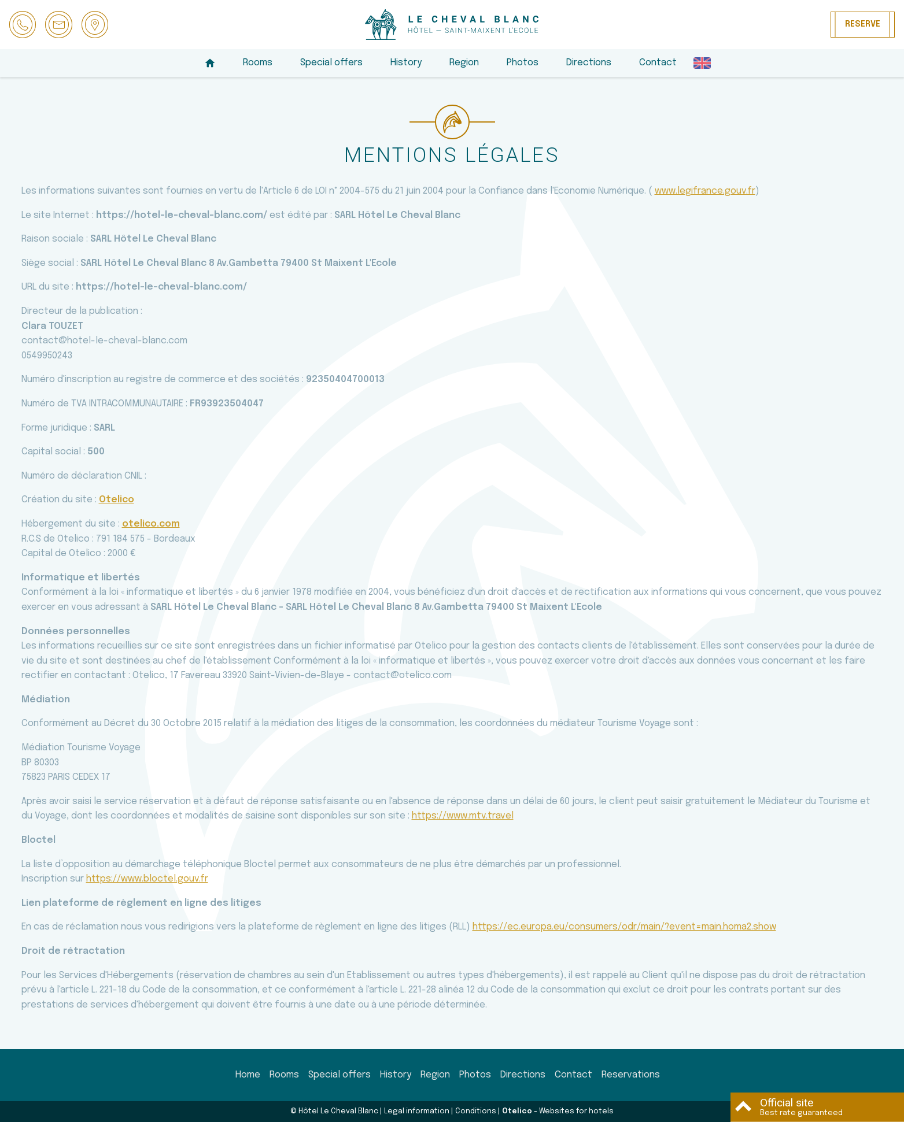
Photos (522, 63)
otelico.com (151, 524)
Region (464, 63)
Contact (658, 63)
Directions (588, 63)
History (406, 63)
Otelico (116, 500)
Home (247, 1075)
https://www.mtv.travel (463, 816)
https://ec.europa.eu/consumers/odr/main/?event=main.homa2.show (624, 927)
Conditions (475, 1111)
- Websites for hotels (558, 1111)
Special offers (331, 63)
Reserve (862, 24)
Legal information (416, 1111)
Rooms (257, 63)
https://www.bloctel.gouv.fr (147, 879)
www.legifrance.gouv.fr (705, 191)
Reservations (631, 1075)
